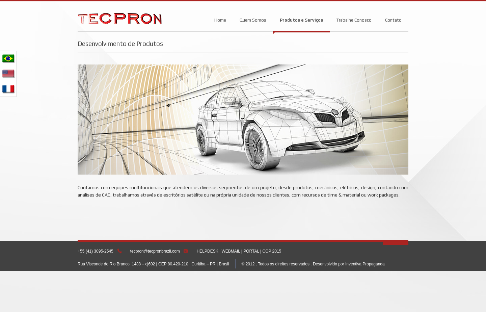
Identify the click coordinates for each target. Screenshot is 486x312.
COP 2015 (271, 251)
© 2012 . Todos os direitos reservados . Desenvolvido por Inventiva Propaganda (313, 264)
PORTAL (251, 251)
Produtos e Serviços (301, 20)
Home (220, 20)
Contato (393, 20)
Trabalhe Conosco (354, 20)
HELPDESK (207, 251)
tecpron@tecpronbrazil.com (155, 251)
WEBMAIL (231, 251)
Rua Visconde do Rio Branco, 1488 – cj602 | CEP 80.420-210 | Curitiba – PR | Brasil (153, 264)
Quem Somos (253, 20)
